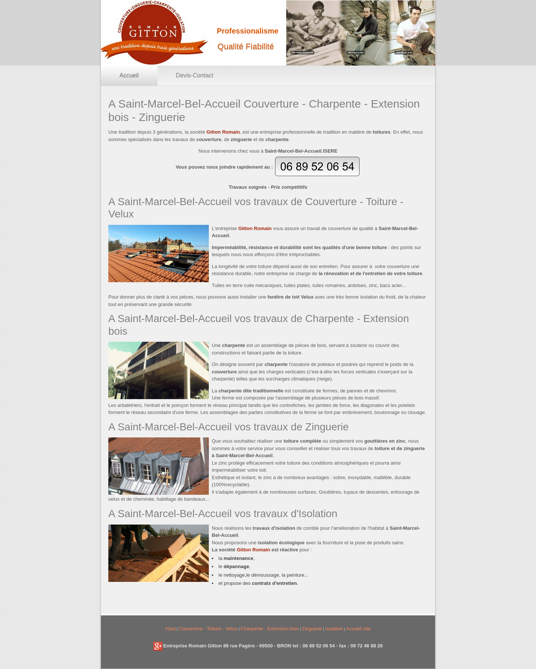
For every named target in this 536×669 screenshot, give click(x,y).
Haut (170, 628)
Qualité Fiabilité (245, 46)
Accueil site (358, 628)
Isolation (334, 628)
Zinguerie (312, 628)
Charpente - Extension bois (269, 628)
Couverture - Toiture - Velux (208, 628)
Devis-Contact (194, 75)
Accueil (129, 75)
